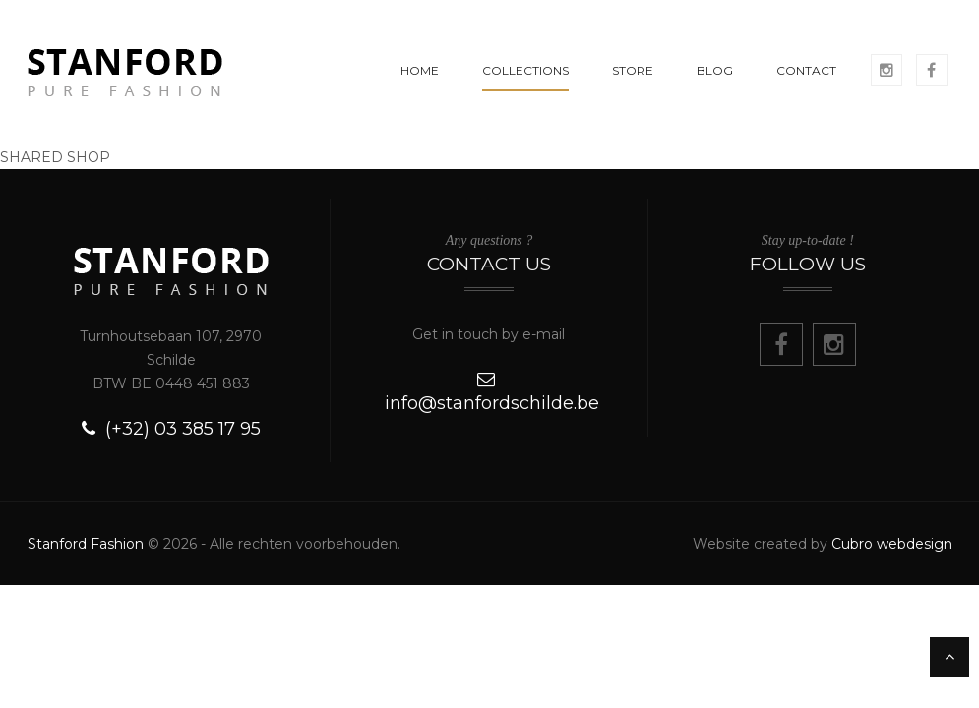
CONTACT (806, 70)
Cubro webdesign (891, 544)
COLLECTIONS (525, 70)
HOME (419, 70)
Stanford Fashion (86, 544)
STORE (632, 70)
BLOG (715, 70)
